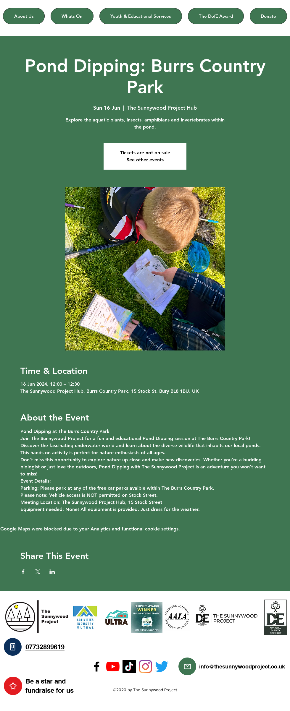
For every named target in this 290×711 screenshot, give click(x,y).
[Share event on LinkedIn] (52, 571)
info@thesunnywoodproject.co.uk (242, 666)
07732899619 (45, 647)
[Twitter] (161, 666)
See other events (145, 160)
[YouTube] (113, 666)
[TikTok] (129, 666)
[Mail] (187, 666)
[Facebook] (96, 666)
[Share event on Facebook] (23, 571)
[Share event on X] (38, 571)
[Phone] (13, 647)
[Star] (13, 686)
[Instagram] (145, 666)
